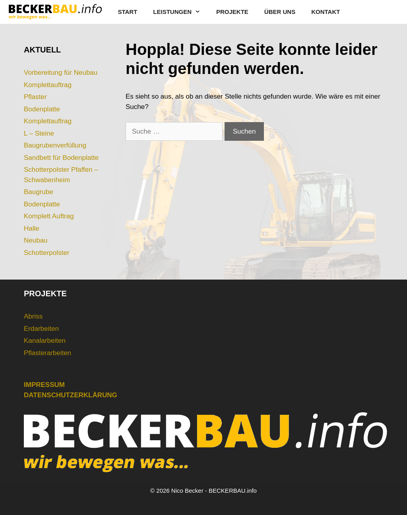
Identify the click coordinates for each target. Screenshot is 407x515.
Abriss (33, 316)
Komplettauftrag (48, 85)
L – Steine (39, 133)
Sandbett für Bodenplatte (61, 157)
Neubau (36, 240)
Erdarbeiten (41, 328)
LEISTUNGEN (180, 12)
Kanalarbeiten (45, 340)
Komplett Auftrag (49, 216)
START (127, 11)
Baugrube (38, 192)
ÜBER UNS (279, 11)
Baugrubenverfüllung (55, 145)
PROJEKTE (232, 11)
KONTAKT (325, 11)
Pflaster (35, 97)
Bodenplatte (42, 109)
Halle (31, 228)
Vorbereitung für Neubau (60, 72)
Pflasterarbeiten (47, 353)
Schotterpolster (46, 253)
